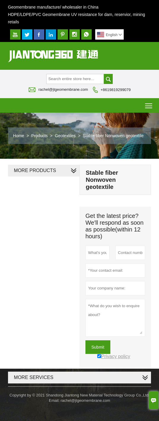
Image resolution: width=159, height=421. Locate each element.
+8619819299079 (116, 90)
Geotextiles (65, 135)
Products (39, 135)
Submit (97, 347)
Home (18, 135)
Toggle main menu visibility (149, 103)
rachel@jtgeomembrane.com (63, 89)
